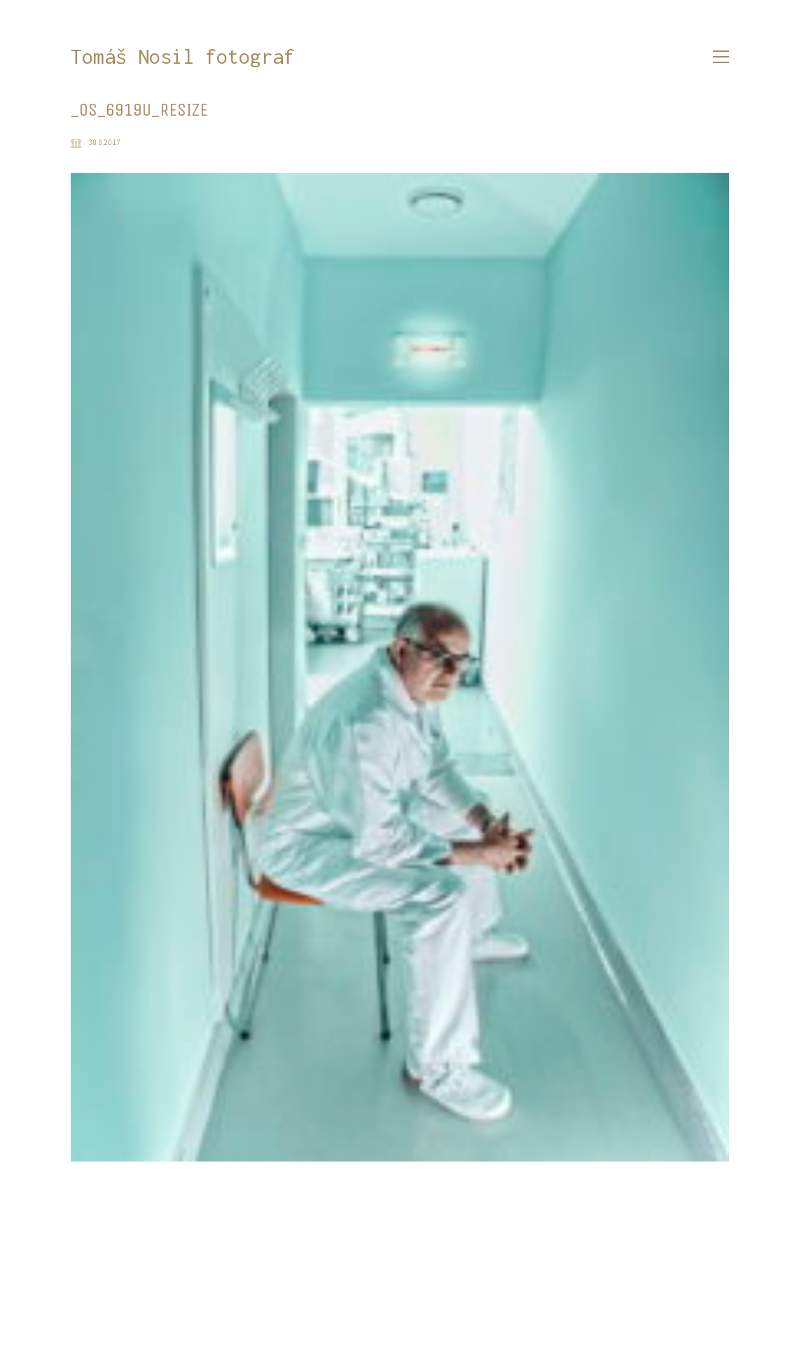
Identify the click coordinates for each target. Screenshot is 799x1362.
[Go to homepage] (183, 57)
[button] (721, 57)
